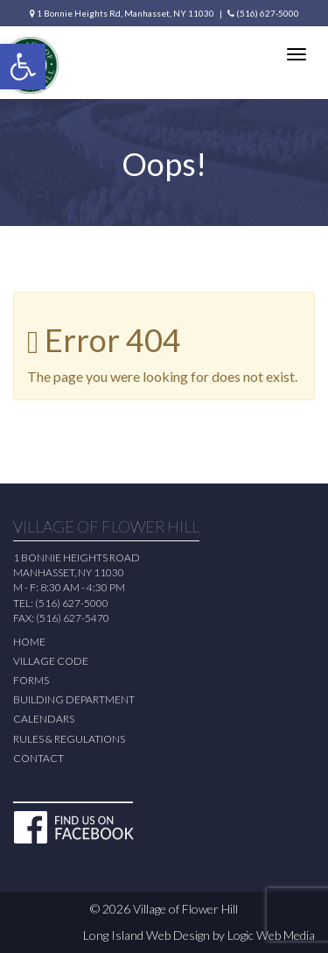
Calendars (43, 718)
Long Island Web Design (146, 935)
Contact (38, 758)
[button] (22, 66)
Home (29, 641)
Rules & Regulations (69, 738)
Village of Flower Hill (185, 908)
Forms (31, 680)
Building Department (74, 699)
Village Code (50, 660)
